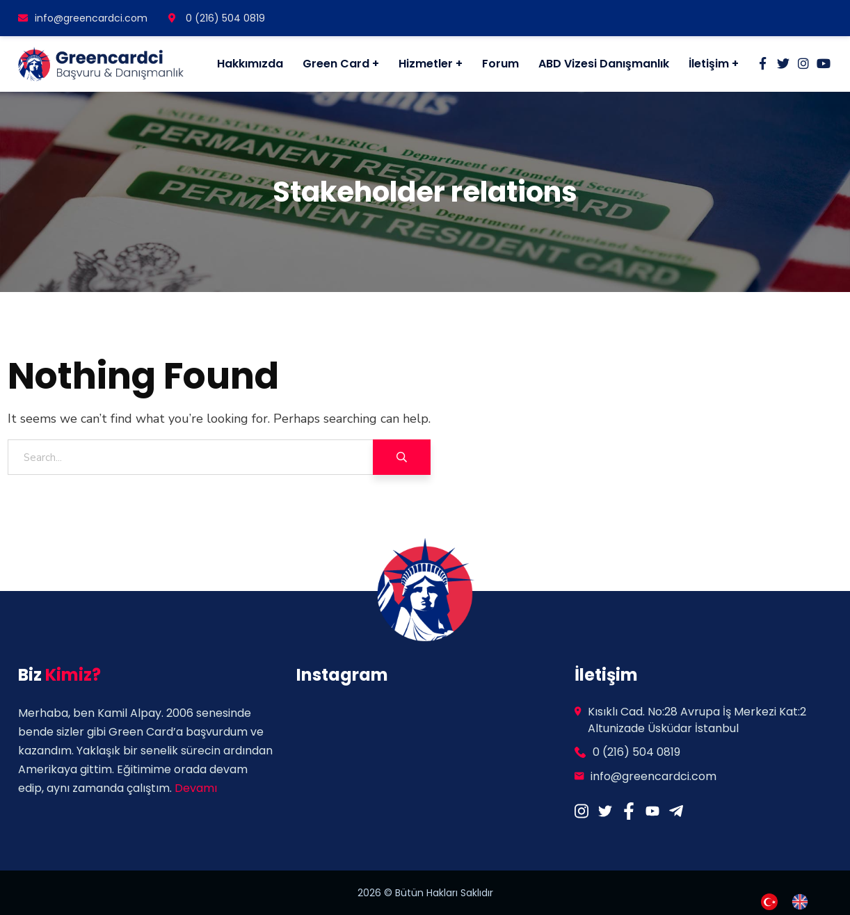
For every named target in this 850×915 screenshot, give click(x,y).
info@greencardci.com (82, 18)
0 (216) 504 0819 (216, 18)
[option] (803, 901)
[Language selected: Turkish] (791, 900)
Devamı (196, 788)
